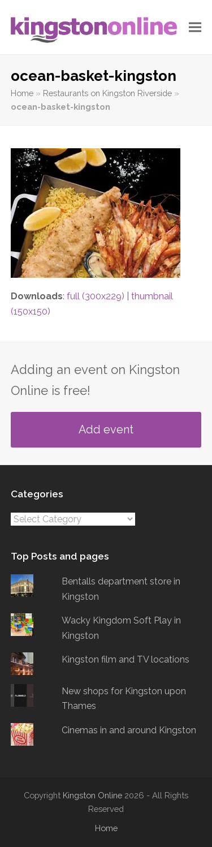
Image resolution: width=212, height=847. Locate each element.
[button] (195, 27)
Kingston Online (92, 795)
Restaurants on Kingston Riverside (107, 93)
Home (22, 93)
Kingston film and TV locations (125, 659)
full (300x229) (95, 296)
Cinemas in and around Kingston (129, 730)
